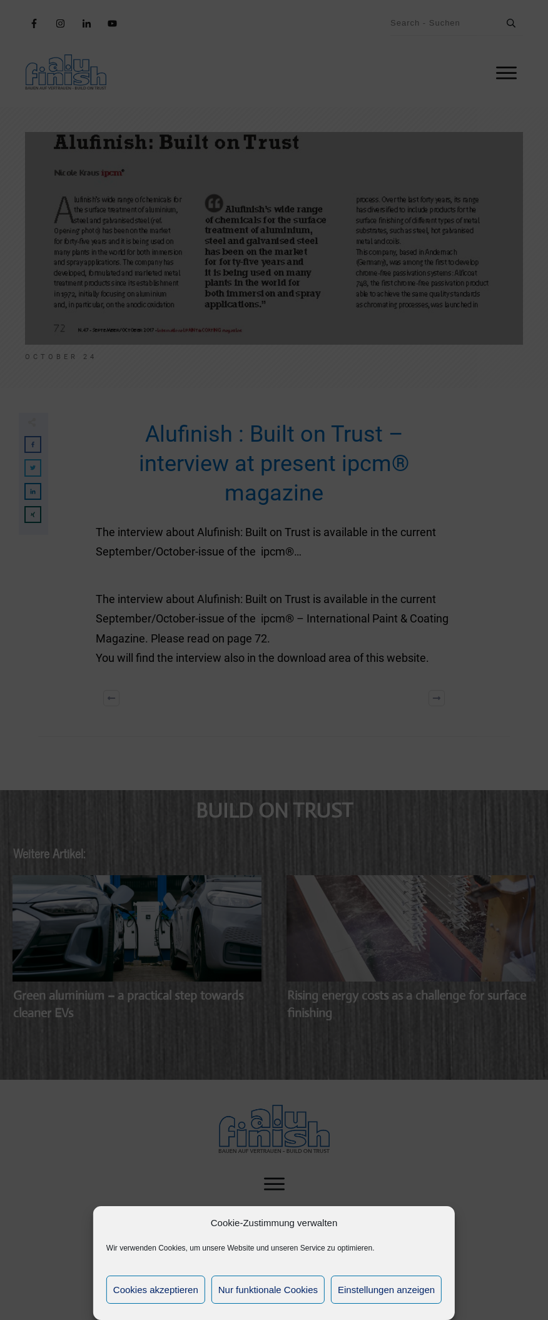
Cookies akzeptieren (155, 1289)
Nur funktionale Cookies (268, 1289)
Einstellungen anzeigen (386, 1289)
